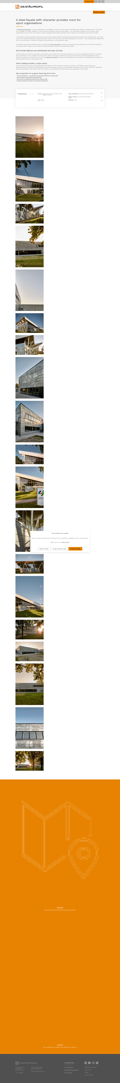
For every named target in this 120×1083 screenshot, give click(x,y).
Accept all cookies (75, 548)
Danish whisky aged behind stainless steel (29, 77)
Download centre (89, 1)
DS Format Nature (55, 44)
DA (96, 1)
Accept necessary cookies (59, 548)
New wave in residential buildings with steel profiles (32, 79)
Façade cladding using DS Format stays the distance (32, 80)
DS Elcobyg (68, 1067)
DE (99, 1)
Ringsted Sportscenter (24, 29)
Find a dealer (59, 914)
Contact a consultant (59, 1051)
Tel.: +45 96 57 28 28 (36, 1067)
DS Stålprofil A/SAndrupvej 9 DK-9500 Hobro (19, 1069)
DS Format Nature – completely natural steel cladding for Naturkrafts (37, 75)
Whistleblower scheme (90, 1067)
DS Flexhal (68, 1073)
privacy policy (65, 542)
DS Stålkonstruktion (71, 1070)
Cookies (86, 1072)
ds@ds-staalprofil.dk (36, 1068)
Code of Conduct (89, 1074)
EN (102, 1)
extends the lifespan (52, 57)
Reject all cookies (43, 548)
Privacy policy (88, 1069)
